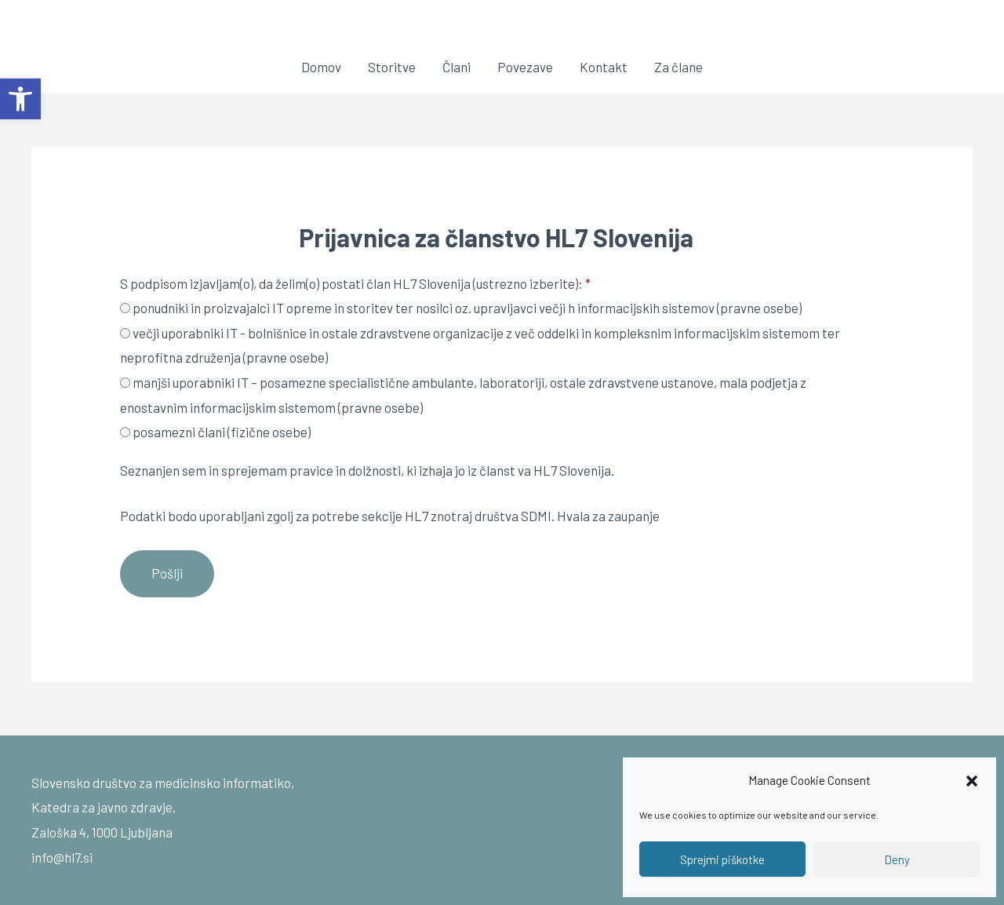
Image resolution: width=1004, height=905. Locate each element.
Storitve (392, 67)
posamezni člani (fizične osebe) (215, 432)
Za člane (678, 67)
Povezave (525, 67)
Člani (456, 67)
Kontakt (604, 67)
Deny (897, 859)
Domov (321, 67)
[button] (20, 98)
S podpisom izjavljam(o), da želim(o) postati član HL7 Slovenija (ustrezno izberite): (355, 283)
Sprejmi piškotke (722, 859)
